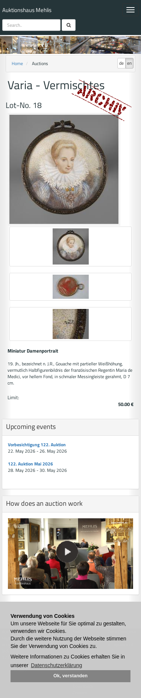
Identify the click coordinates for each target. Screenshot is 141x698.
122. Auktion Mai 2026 (30, 463)
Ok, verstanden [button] (70, 675)
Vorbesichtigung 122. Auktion (37, 444)
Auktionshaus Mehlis (27, 10)
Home (17, 63)
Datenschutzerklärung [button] (56, 665)
